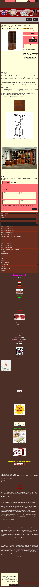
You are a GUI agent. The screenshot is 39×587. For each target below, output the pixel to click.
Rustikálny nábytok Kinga (6, 243)
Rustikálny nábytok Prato (7, 232)
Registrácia (13, 1)
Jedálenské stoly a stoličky (7, 255)
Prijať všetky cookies (13, 584)
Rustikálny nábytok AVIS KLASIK (8, 241)
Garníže (19, 272)
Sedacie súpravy (19, 215)
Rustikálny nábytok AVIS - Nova (7, 240)
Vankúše (3, 270)
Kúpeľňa (3, 266)
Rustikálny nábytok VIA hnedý (7, 238)
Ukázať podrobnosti (4, 584)
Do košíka (33, 40)
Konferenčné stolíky (5, 262)
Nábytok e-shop (5, 178)
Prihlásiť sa (7, 1)
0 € (36, 1)
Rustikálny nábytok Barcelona (8, 224)
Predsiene (3, 251)
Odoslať (34, 208)
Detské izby (19, 257)
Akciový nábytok (4, 221)
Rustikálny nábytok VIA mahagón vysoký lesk (11, 236)
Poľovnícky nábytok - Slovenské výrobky (10, 249)
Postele (19, 217)
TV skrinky (3, 260)
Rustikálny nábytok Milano (7, 228)
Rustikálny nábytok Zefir (6, 234)
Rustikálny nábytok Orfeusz (7, 230)
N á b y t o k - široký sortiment (16, 178)
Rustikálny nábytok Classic (7, 226)
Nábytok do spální (19, 264)
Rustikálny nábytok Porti (6, 247)
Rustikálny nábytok (27, 178)
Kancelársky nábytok (19, 268)
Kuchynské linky (4, 253)
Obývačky (19, 259)
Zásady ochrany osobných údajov (12, 581)
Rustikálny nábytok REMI (6, 245)
